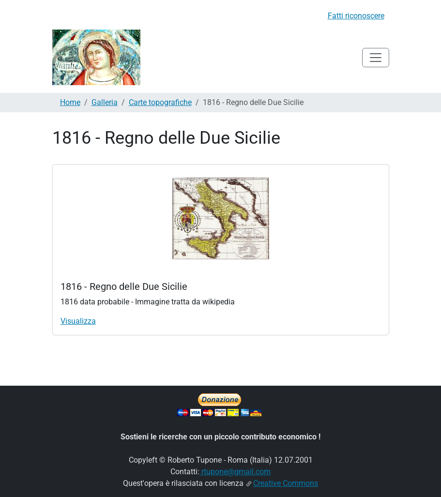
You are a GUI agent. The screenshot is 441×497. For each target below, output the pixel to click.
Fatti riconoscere (356, 15)
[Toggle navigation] (375, 57)
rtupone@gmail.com (235, 471)
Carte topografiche (160, 102)
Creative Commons (285, 483)
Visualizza (78, 321)
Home (70, 102)
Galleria (104, 102)
